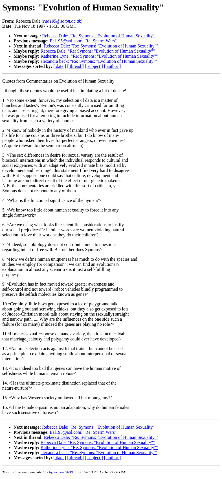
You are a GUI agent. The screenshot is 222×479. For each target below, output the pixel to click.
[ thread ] (75, 66)
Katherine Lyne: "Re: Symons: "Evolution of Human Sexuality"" (99, 56)
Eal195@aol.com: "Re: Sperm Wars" (83, 40)
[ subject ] (94, 66)
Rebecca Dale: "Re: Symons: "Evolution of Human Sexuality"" (99, 35)
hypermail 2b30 (61, 472)
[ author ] (112, 66)
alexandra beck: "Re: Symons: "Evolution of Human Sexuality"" (99, 61)
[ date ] (59, 66)
